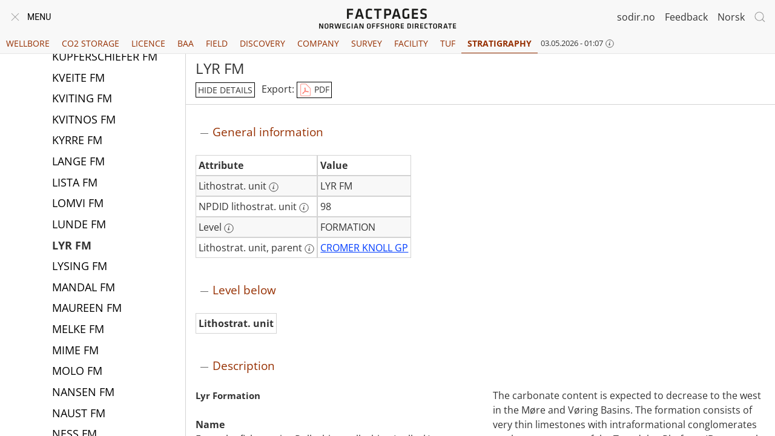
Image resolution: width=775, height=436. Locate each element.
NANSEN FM (83, 393)
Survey (366, 43)
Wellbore (28, 43)
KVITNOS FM (84, 120)
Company (318, 43)
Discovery (262, 43)
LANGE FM (78, 162)
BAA (185, 43)
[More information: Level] (229, 228)
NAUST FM (78, 414)
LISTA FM (74, 183)
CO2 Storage (90, 43)
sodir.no (636, 17)
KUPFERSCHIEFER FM (104, 57)
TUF (447, 43)
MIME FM (75, 351)
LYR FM (71, 246)
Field (217, 43)
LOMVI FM (78, 204)
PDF (314, 90)
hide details (225, 90)
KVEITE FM (78, 78)
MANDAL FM (83, 288)
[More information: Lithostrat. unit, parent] (309, 249)
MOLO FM (77, 372)
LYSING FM (79, 267)
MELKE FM (78, 330)
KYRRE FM (77, 141)
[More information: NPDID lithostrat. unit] (304, 208)
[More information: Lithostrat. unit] (274, 187)
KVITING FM (82, 99)
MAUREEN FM (87, 309)
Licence (148, 43)
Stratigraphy (499, 43)
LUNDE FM (79, 225)
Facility (411, 43)
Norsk (731, 17)
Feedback (686, 17)
